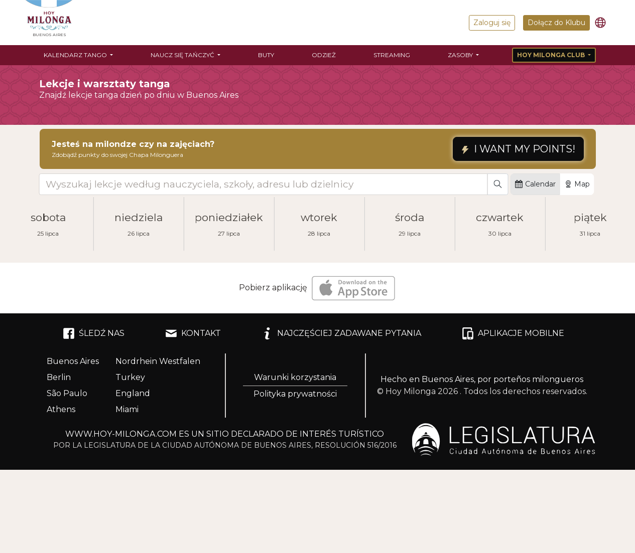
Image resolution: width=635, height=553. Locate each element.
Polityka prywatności (295, 394)
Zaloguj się (492, 22)
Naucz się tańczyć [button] (183, 55)
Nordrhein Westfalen (157, 361)
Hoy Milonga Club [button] (551, 55)
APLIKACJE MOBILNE (513, 333)
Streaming (391, 55)
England (132, 393)
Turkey (130, 377)
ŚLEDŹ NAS (93, 333)
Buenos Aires (73, 361)
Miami (127, 409)
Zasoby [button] (461, 55)
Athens (61, 409)
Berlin (59, 377)
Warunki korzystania (295, 377)
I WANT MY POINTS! (518, 149)
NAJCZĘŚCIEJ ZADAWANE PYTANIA (341, 333)
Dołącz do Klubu (556, 22)
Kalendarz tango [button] (76, 55)
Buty (266, 55)
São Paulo (67, 393)
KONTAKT (193, 333)
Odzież (324, 55)
